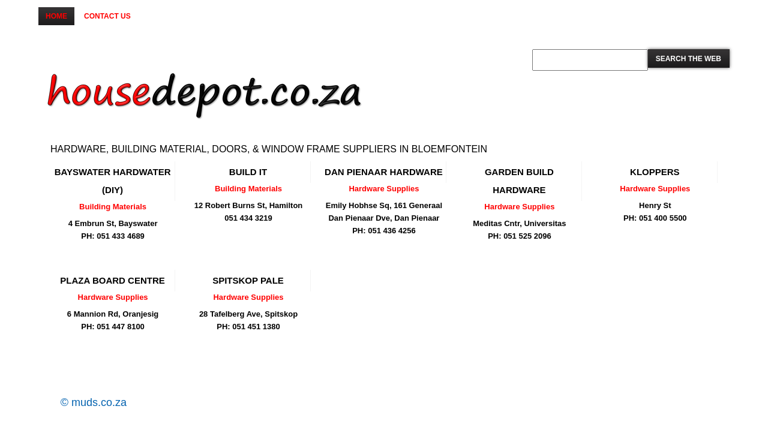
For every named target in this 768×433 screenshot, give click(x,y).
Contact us (107, 16)
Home (56, 16)
